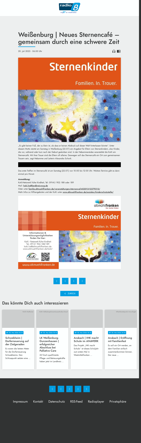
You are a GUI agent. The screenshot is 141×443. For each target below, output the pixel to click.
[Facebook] (52, 389)
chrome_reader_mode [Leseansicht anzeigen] (119, 51)
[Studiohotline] (78, 389)
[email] (86, 389)
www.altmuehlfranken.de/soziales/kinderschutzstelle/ (88, 192)
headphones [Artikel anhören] (114, 51)
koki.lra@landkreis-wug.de (35, 185)
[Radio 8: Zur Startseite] (69, 8)
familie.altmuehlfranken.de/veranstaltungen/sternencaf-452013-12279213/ (64, 188)
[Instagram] (61, 389)
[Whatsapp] (69, 389)
